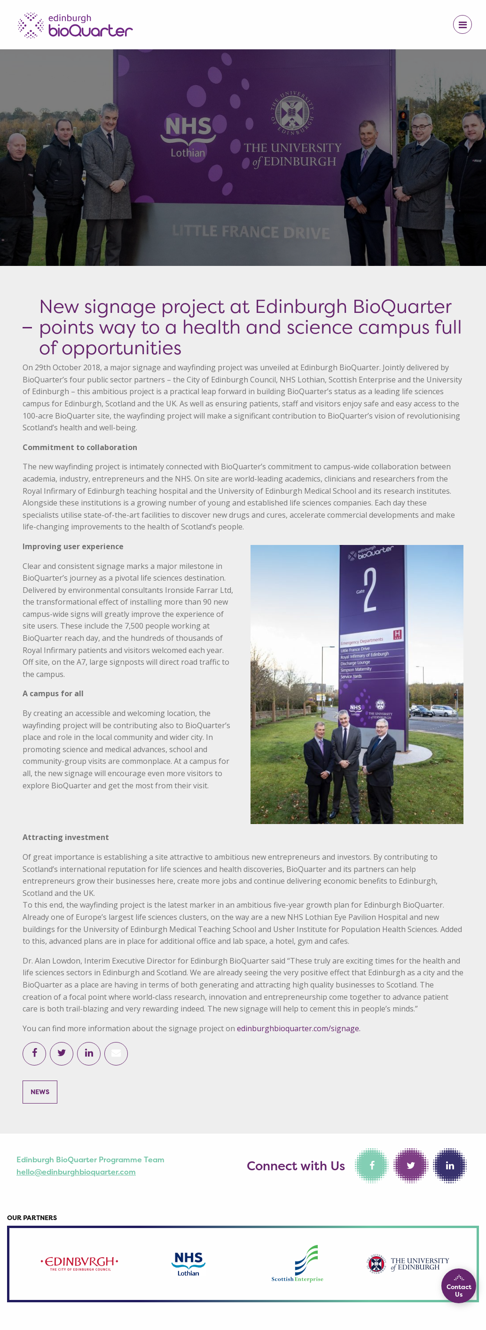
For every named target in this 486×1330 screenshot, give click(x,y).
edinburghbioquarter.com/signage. (299, 1028)
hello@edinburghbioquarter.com (76, 1172)
